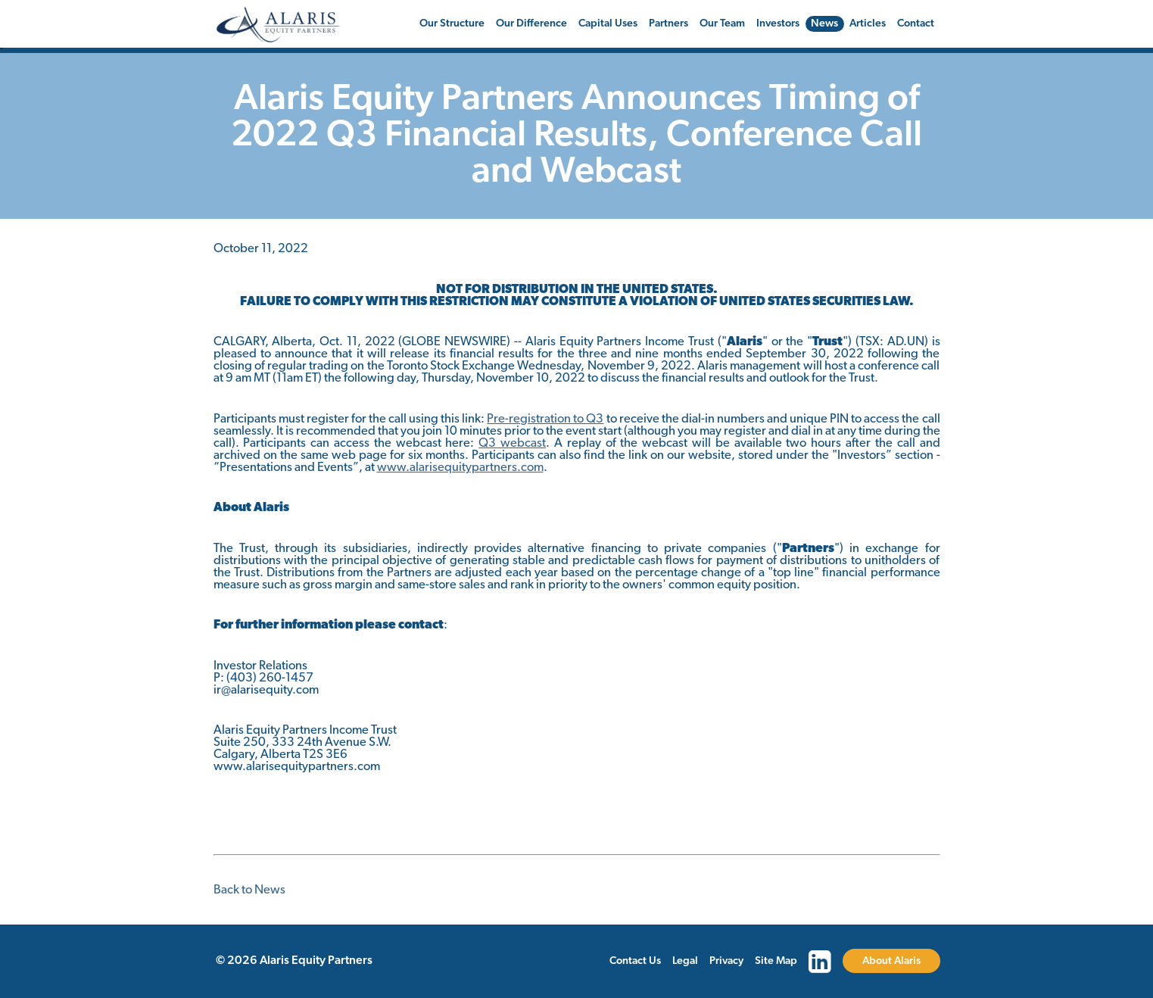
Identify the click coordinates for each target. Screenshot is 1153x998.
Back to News (249, 890)
